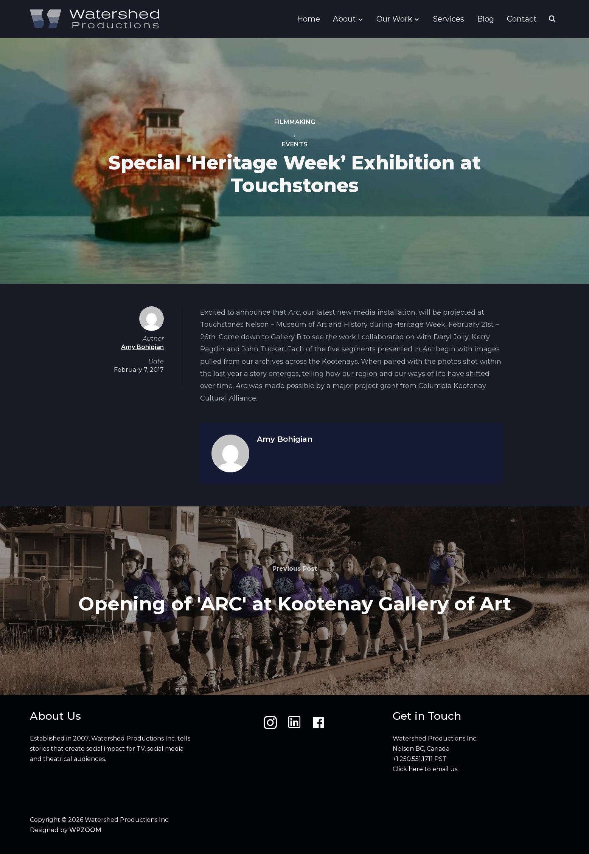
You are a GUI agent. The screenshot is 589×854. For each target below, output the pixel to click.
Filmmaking (294, 122)
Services (448, 18)
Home (308, 18)
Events (295, 144)
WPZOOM (85, 830)
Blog (485, 18)
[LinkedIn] (294, 722)
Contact (522, 18)
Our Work (394, 18)
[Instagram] (270, 722)
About (344, 18)
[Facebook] (318, 722)
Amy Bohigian (284, 439)
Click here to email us (425, 769)
